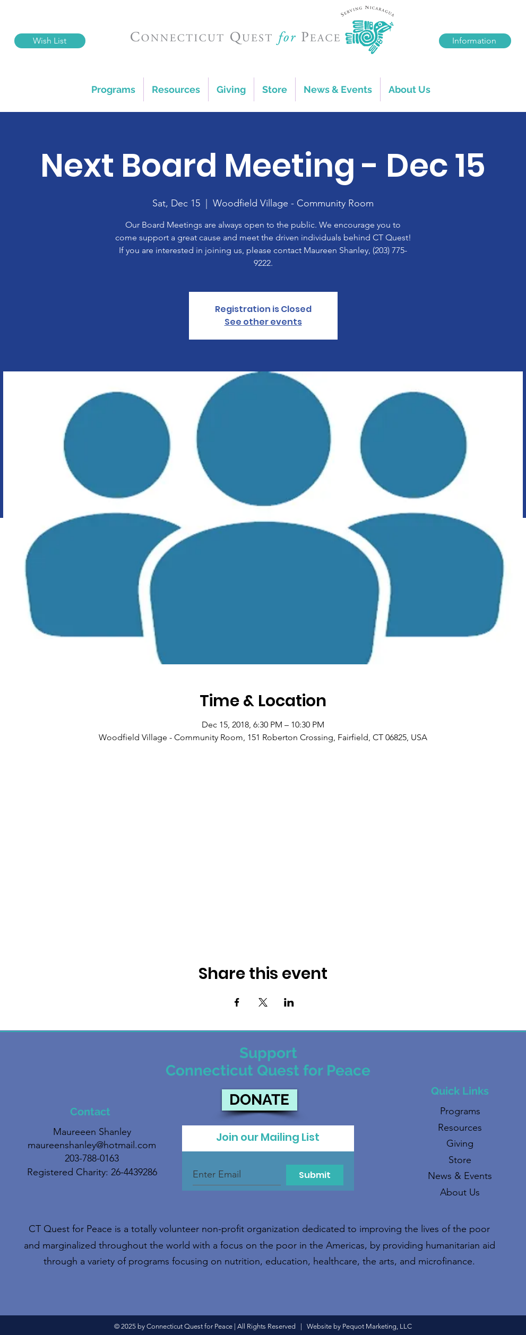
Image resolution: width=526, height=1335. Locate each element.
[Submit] (314, 1175)
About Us (460, 1192)
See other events (263, 322)
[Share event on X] (263, 1002)
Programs (460, 1111)
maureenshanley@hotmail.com (92, 1145)
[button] (176, 89)
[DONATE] (259, 1100)
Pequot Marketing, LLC (377, 1326)
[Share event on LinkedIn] (289, 1002)
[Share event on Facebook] (237, 1002)
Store (460, 1160)
